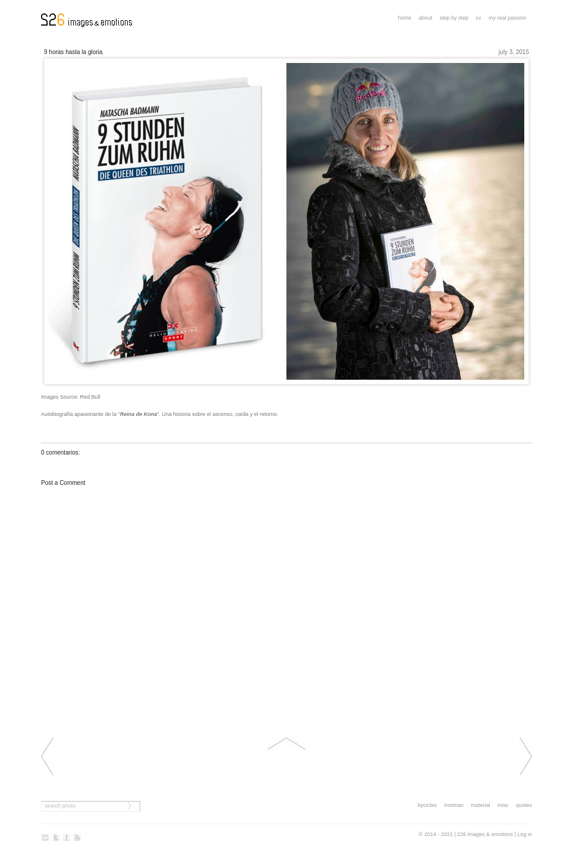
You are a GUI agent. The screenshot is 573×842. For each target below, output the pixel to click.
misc (503, 805)
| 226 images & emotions (483, 834)
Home (404, 18)
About (425, 18)
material (480, 805)
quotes (524, 805)
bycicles (427, 805)
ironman (454, 805)
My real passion (507, 18)
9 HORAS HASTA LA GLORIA (73, 52)
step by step (453, 18)
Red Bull (90, 397)
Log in (524, 834)
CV (478, 18)
